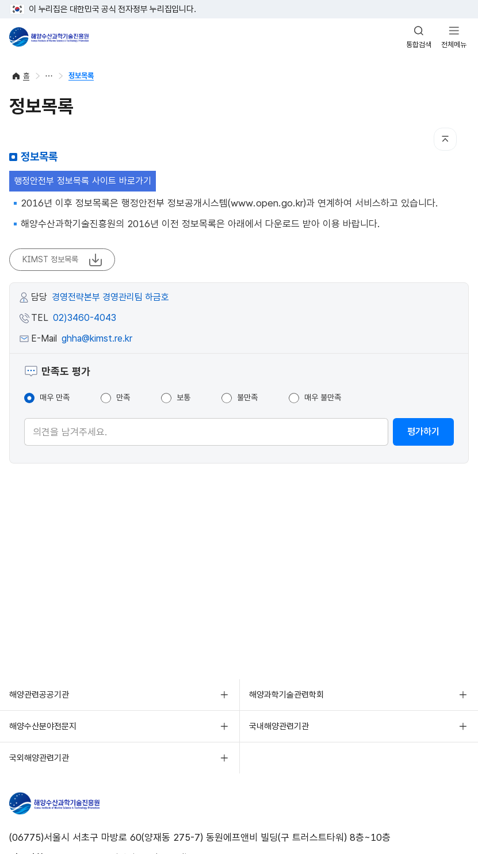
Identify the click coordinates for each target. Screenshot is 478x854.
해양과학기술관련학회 (286, 695)
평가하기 (423, 431)
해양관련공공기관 (39, 695)
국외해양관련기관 (39, 758)
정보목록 (81, 75)
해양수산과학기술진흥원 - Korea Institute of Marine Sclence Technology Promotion (49, 36)
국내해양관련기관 (279, 726)
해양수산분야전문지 (43, 726)
